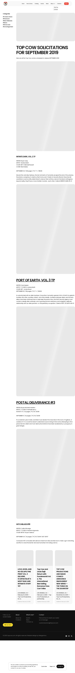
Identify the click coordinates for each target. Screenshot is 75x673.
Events (42, 3)
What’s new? (30, 615)
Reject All (52, 666)
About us (18, 618)
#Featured (6, 19)
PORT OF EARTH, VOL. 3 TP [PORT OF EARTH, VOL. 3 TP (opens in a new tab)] (35, 280)
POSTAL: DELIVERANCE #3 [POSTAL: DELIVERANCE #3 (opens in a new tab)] (35, 402)
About (17, 615)
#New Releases (7, 21)
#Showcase (6, 25)
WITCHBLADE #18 (23, 524)
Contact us (29, 622)
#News (5, 23)
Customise (44, 666)
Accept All (60, 666)
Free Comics (29, 3)
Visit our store (7, 625)
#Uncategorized (8, 27)
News (47, 3)
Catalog (36, 3)
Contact (41, 615)
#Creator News (7, 17)
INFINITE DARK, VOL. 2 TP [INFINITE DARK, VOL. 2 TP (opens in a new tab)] (25, 156)
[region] (37, 666)
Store (23, 3)
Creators (59, 3)
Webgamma (42, 635)
